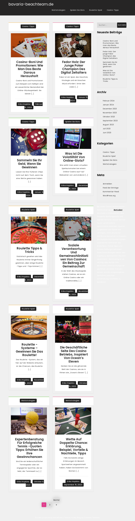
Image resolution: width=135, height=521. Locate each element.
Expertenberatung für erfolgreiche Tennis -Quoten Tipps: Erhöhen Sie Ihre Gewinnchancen (29, 448)
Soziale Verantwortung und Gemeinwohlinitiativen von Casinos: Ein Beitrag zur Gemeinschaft (73, 255)
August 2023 (108, 124)
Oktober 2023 (109, 116)
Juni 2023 (107, 132)
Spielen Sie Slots (77, 10)
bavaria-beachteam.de (31, 4)
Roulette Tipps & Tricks (29, 250)
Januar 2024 (108, 105)
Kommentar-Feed (111, 191)
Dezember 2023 (110, 109)
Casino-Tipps (113, 10)
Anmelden (107, 184)
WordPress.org (109, 195)
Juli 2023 (107, 128)
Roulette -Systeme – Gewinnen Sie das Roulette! (29, 349)
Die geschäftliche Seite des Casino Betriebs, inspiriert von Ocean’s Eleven (74, 354)
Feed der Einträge (111, 188)
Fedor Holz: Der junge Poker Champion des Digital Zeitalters (73, 67)
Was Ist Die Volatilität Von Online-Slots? (74, 157)
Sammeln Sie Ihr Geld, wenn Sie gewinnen (29, 163)
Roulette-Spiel (95, 10)
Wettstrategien (58, 10)
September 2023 (110, 120)
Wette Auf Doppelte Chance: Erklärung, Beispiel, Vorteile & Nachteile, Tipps (73, 446)
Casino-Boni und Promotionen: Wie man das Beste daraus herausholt (29, 69)
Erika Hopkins (24, 104)
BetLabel (118, 210)
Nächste (56, 500)
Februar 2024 (109, 101)
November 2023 (110, 113)
